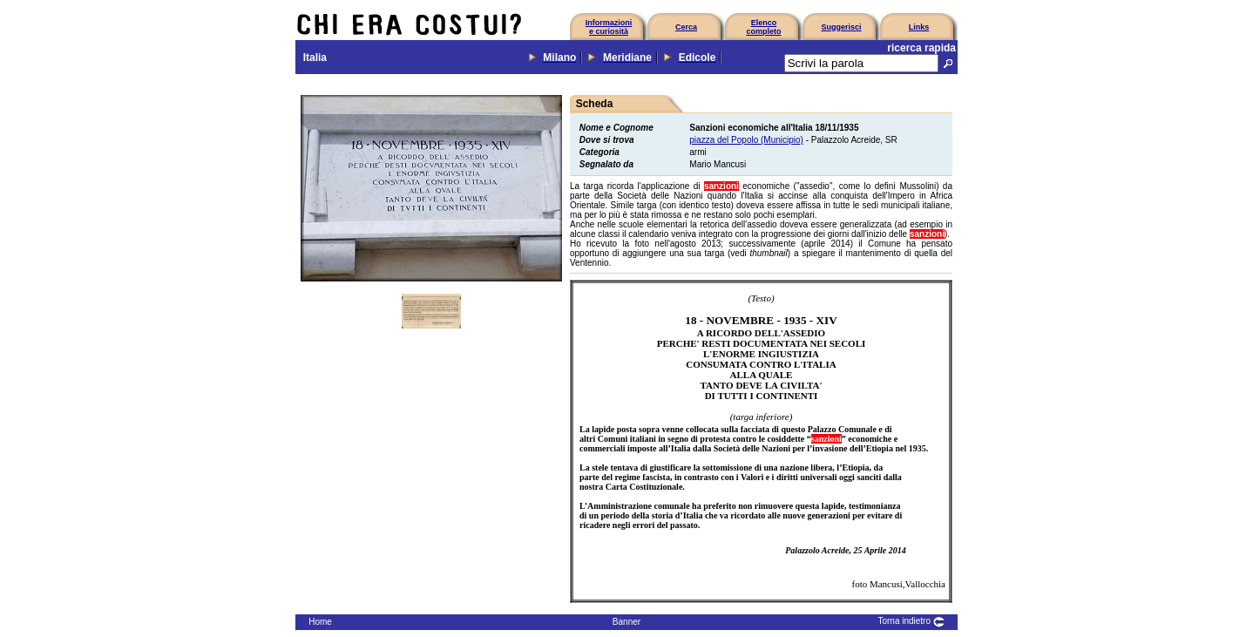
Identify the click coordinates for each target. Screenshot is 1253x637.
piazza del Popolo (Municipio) (746, 140)
